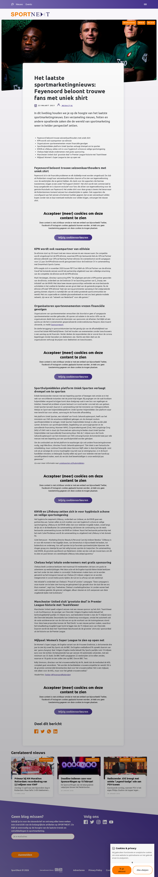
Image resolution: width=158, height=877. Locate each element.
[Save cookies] (121, 870)
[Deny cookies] (142, 870)
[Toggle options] (132, 862)
